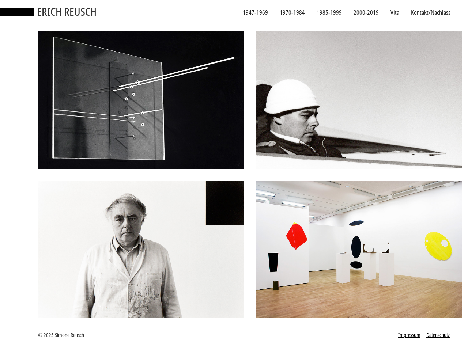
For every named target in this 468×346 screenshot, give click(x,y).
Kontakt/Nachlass (430, 12)
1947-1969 (255, 12)
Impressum (409, 334)
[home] (48, 12)
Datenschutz (438, 334)
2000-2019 (366, 12)
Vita (394, 12)
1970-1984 (292, 12)
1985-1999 (329, 12)
